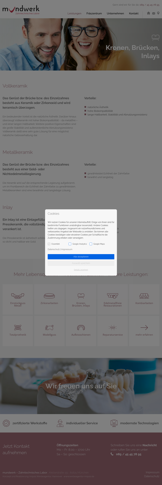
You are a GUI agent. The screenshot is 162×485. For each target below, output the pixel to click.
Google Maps (99, 244)
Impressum (66, 249)
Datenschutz (54, 249)
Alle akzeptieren (81, 256)
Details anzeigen (81, 270)
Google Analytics (80, 244)
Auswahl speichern (81, 263)
